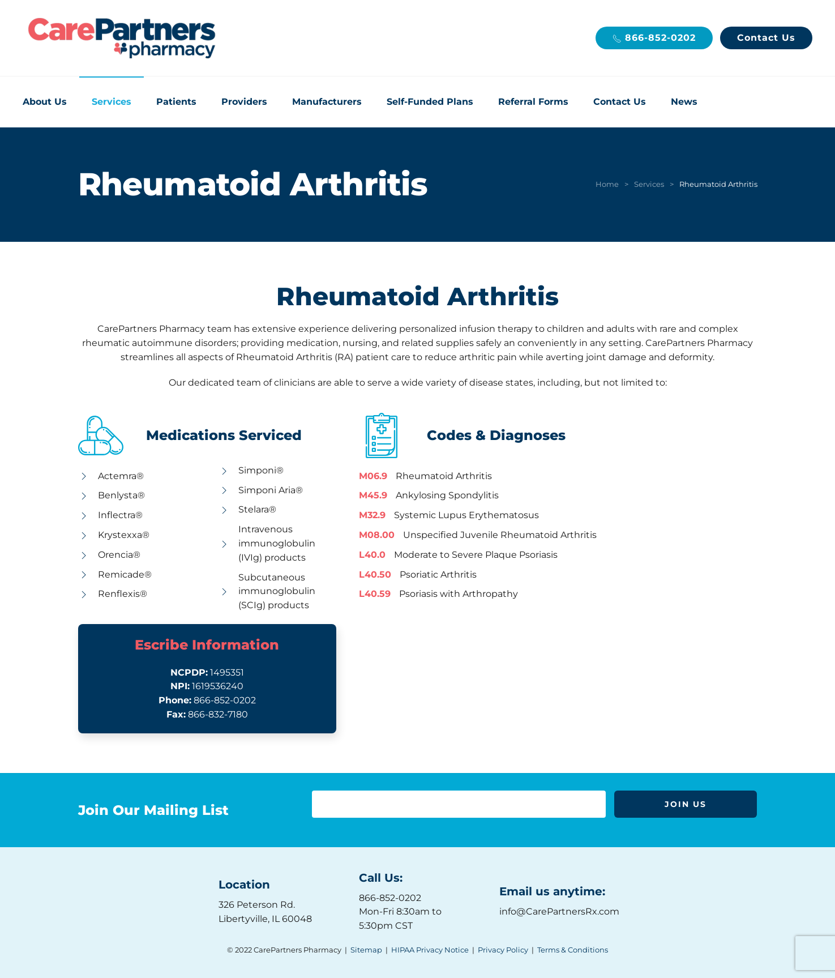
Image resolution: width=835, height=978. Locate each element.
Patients (176, 101)
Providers (244, 101)
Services (111, 101)
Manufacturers (327, 101)
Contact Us (766, 37)
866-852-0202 (654, 37)
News (684, 101)
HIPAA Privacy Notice (430, 949)
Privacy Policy (503, 949)
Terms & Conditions (572, 949)
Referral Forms (533, 101)
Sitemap (366, 949)
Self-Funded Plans (430, 101)
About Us (45, 101)
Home (607, 184)
